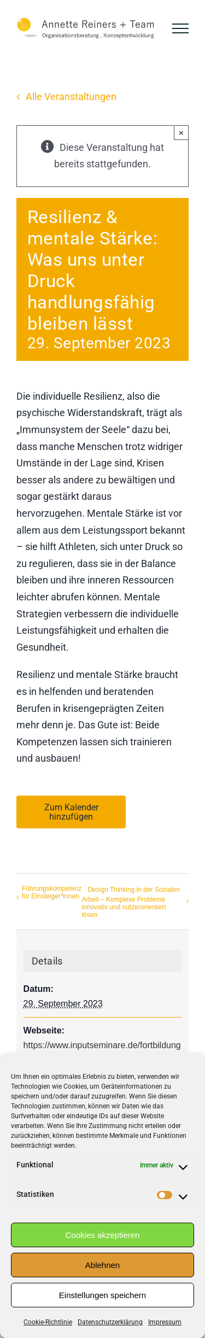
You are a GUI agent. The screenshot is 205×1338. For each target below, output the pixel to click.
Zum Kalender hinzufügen (71, 812)
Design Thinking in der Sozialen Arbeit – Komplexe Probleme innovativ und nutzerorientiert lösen (130, 902)
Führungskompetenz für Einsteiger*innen (51, 892)
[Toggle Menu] (180, 28)
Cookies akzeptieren (103, 1235)
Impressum (164, 1322)
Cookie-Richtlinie (48, 1322)
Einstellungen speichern (102, 1295)
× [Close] (181, 132)
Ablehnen (102, 1265)
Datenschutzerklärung (110, 1322)
